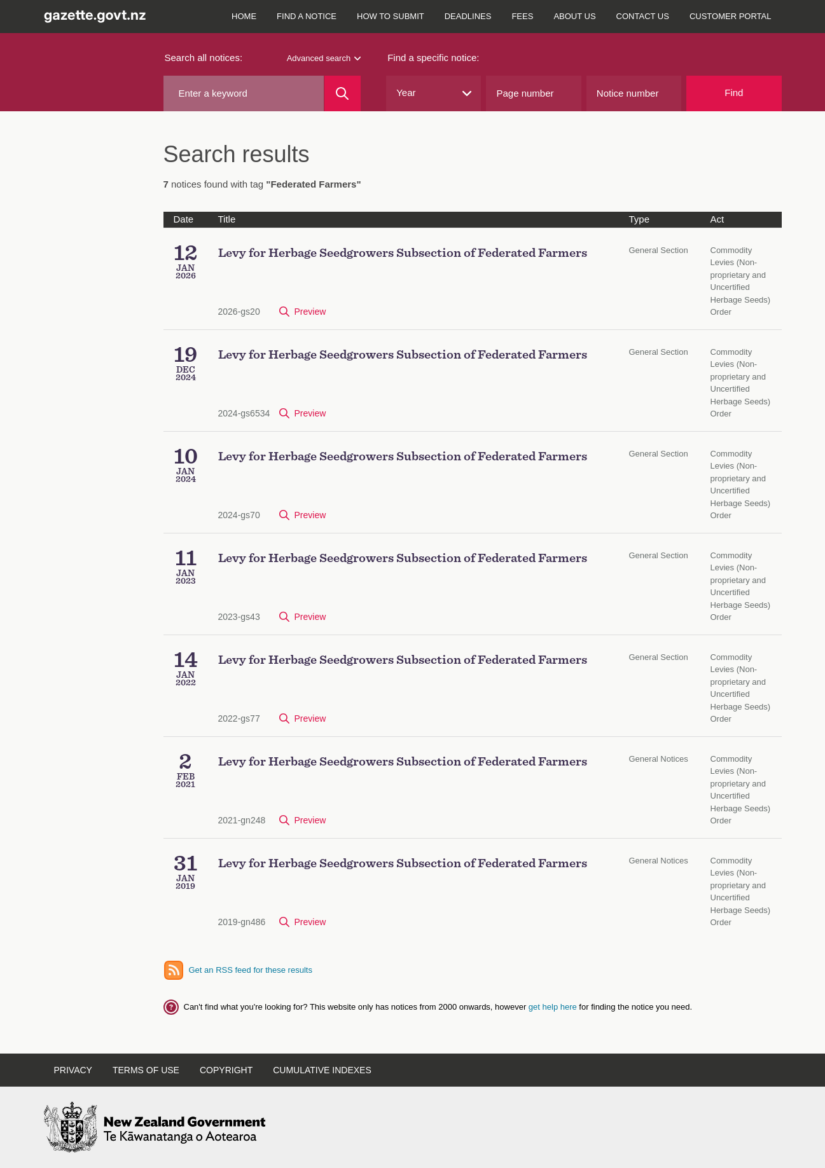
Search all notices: (204, 57)
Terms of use (146, 1070)
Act (717, 219)
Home (244, 16)
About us (574, 16)
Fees (522, 16)
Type (639, 219)
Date (184, 219)
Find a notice (306, 16)
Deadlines (468, 16)
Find (733, 92)
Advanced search (324, 58)
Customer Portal (731, 16)
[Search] (342, 93)
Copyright (226, 1070)
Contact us (642, 16)
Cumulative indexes (322, 1070)
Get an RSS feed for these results (250, 970)
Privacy (73, 1070)
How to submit (390, 16)
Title (227, 219)
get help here (554, 1007)
